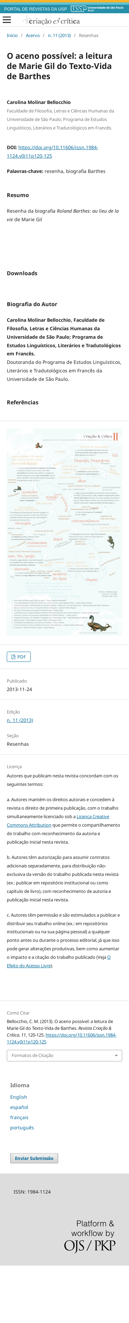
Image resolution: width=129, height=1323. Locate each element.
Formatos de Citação (32, 1113)
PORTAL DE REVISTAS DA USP (35, 9)
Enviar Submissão (34, 1216)
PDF (21, 714)
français (19, 1174)
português (22, 1185)
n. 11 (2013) (59, 35)
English (18, 1154)
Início (12, 35)
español (19, 1164)
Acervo (33, 35)
